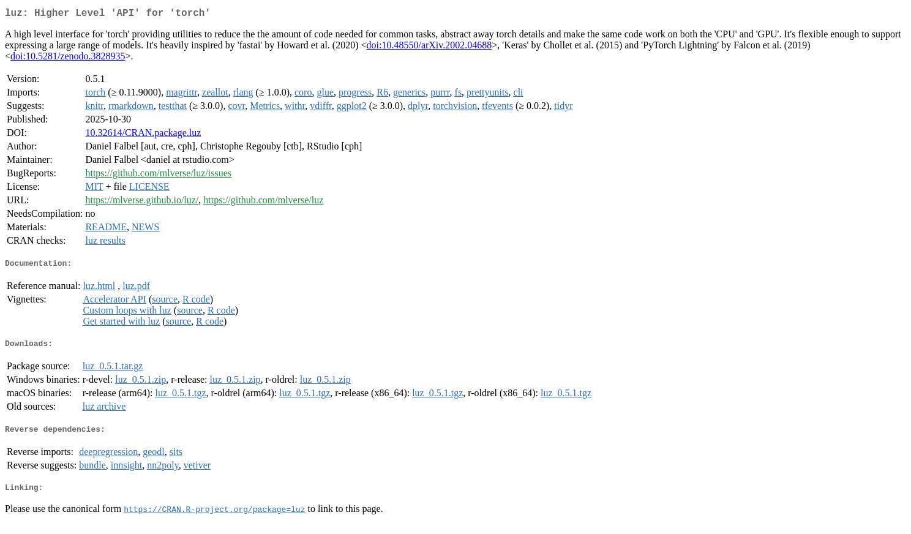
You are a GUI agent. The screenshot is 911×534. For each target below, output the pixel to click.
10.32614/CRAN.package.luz (143, 135)
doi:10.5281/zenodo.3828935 (68, 58)
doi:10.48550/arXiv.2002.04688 (429, 47)
